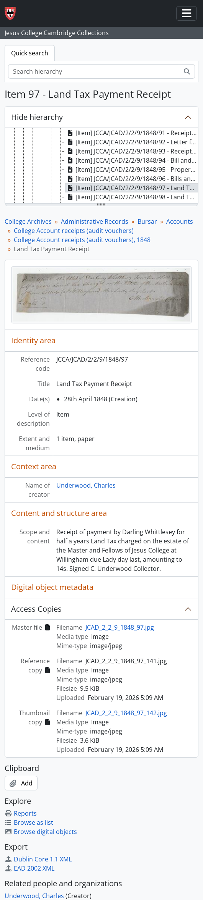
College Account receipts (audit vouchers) (74, 230)
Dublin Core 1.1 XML (38, 859)
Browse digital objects (41, 831)
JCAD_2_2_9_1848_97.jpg (119, 627)
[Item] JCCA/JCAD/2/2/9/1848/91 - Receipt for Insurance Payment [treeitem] (131, 132)
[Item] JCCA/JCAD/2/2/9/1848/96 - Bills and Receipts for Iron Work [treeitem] (131, 178)
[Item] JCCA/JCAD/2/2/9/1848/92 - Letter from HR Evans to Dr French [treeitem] (131, 142)
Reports (21, 813)
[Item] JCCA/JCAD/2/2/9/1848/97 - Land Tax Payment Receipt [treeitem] (131, 187)
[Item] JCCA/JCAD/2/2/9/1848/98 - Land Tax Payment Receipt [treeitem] (131, 197)
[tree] (101, 166)
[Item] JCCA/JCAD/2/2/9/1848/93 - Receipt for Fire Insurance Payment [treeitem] (131, 151)
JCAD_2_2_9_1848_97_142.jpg (126, 713)
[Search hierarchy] (93, 71)
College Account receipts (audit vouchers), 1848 (82, 240)
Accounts (179, 221)
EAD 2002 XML (29, 868)
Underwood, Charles (86, 485)
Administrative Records (94, 221)
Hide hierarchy (37, 117)
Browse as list (29, 822)
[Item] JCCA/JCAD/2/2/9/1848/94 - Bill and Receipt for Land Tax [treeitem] (131, 160)
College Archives (28, 221)
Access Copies (36, 609)
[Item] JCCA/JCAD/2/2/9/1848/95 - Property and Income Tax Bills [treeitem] (131, 169)
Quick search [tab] (29, 53)
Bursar (147, 221)
